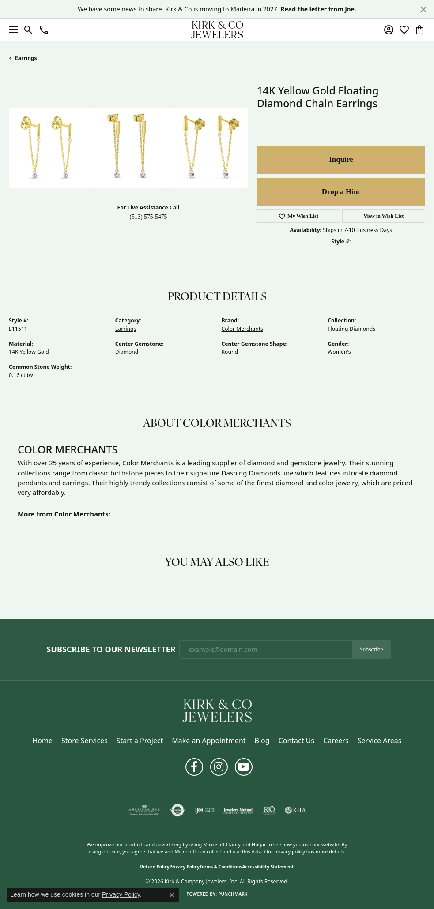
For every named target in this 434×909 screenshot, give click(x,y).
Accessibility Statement (268, 866)
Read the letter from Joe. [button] (318, 9)
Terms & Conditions (221, 866)
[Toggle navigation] (11, 29)
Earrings (26, 58)
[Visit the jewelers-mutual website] (238, 810)
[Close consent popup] (171, 895)
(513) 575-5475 (148, 216)
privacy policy (289, 851)
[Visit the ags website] (144, 810)
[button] (28, 29)
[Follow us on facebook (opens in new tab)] (194, 767)
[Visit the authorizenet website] (178, 810)
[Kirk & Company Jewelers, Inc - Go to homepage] (217, 709)
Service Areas (380, 740)
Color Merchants (242, 329)
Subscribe (371, 649)
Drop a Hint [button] (341, 191)
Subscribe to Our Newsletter (110, 650)
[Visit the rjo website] (269, 810)
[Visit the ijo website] (205, 810)
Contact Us (296, 740)
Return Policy (155, 866)
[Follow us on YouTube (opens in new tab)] (244, 767)
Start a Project (140, 740)
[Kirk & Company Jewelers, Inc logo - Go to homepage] (217, 29)
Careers (336, 740)
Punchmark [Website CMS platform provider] (233, 894)
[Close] (423, 9)
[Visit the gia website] (295, 810)
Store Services (84, 740)
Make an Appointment (208, 740)
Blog (262, 740)
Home (43, 740)
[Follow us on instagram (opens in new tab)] (219, 767)
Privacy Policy (185, 866)
